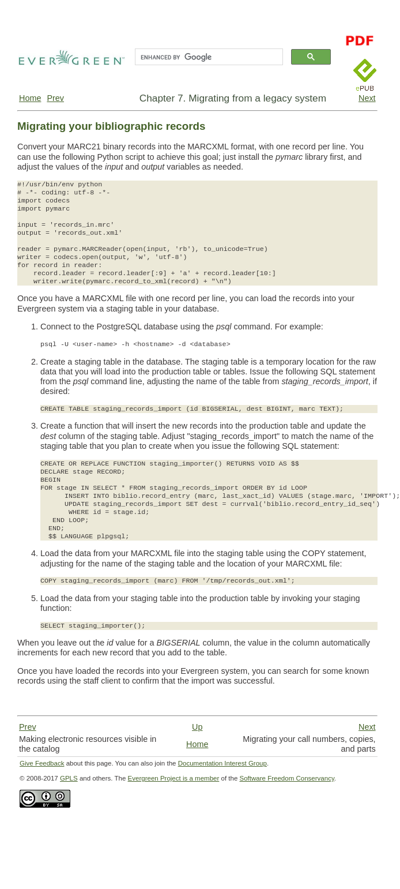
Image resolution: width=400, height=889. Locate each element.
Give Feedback (42, 763)
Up (197, 727)
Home (30, 98)
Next (367, 98)
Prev (55, 98)
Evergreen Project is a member (174, 778)
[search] (208, 57)
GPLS (69, 778)
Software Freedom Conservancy (287, 778)
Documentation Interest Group (222, 763)
